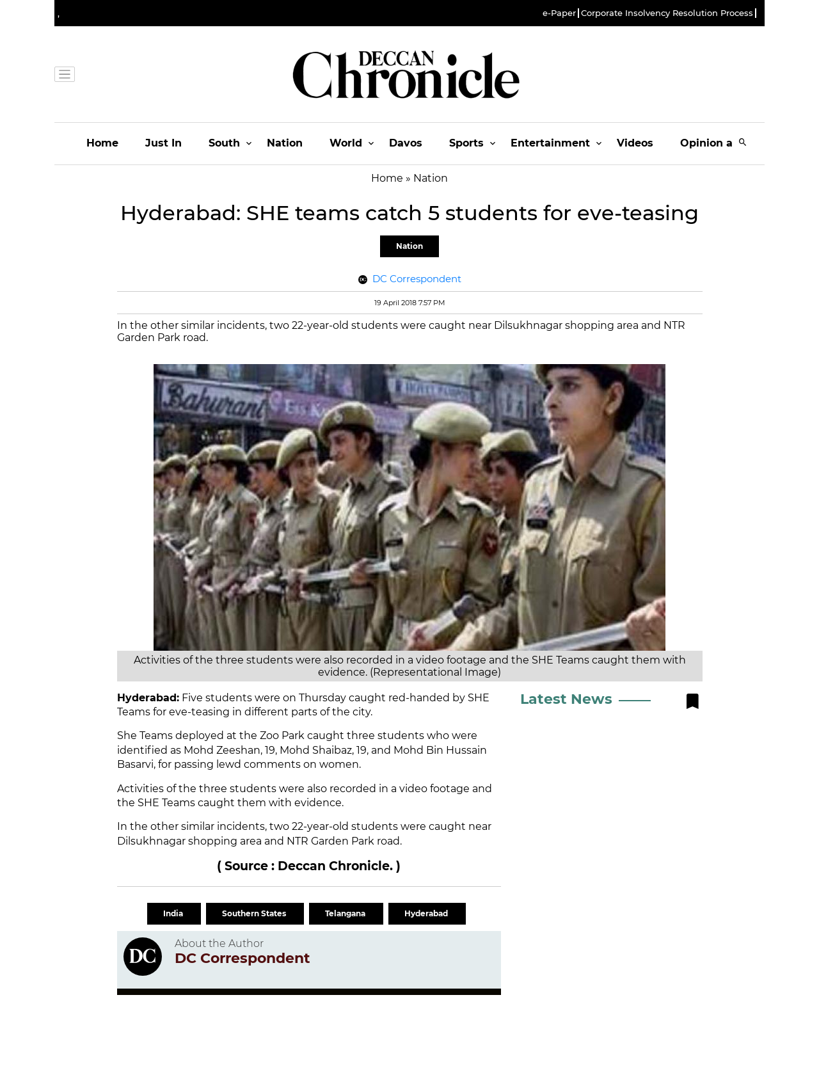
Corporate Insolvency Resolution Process (667, 13)
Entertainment (550, 143)
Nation (285, 143)
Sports (466, 143)
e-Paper (559, 13)
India (174, 913)
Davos (405, 143)
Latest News (566, 699)
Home (102, 143)
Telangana (346, 913)
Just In (163, 143)
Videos (635, 143)
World (346, 143)
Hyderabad (427, 913)
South (224, 143)
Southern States (255, 913)
